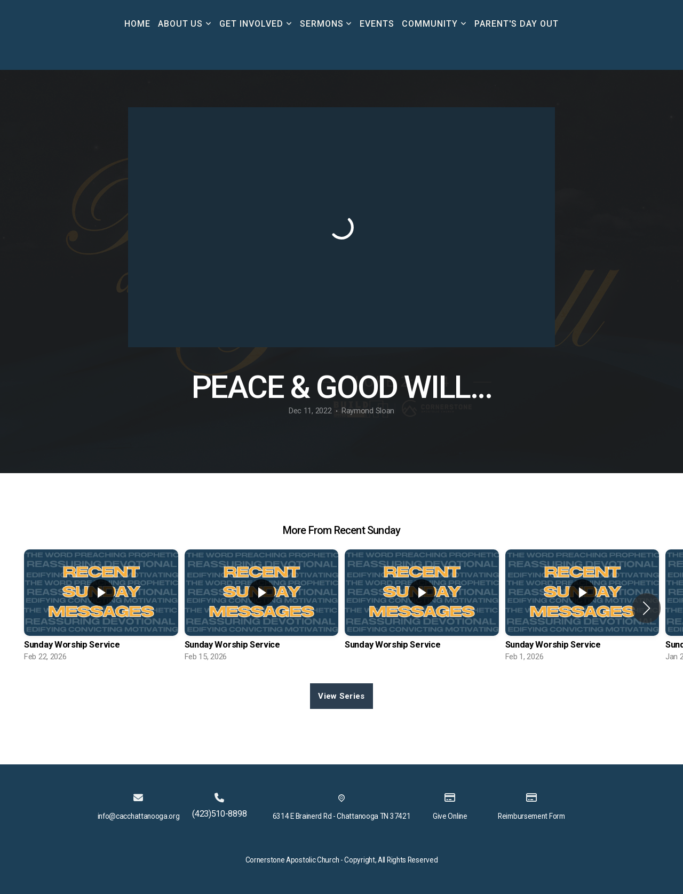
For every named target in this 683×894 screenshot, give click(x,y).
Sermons (326, 24)
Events (377, 24)
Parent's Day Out (516, 24)
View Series (341, 696)
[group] (101, 608)
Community (434, 24)
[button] (646, 608)
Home (137, 24)
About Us (185, 24)
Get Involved (255, 24)
